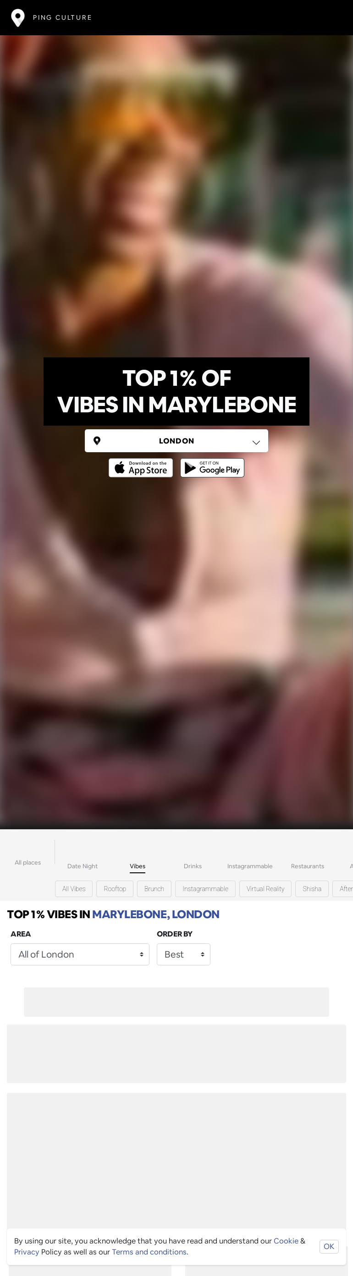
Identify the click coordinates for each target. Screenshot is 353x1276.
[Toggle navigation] (328, 17)
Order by (175, 934)
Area (21, 934)
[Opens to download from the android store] (210, 461)
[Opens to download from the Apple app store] (142, 461)
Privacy (26, 1252)
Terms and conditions (149, 1252)
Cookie (286, 1241)
